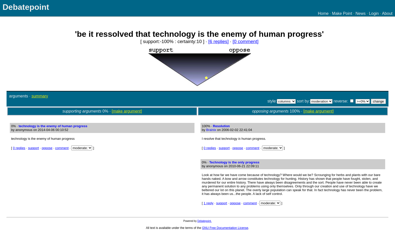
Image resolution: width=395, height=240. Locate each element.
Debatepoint (26, 7)
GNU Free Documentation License (225, 228)
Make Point (342, 13)
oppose (47, 148)
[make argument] (127, 111)
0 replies (19, 148)
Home (323, 13)
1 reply (208, 203)
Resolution (221, 126)
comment (62, 148)
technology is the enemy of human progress (53, 126)
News (360, 13)
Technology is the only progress (234, 162)
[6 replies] (218, 41)
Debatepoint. (204, 221)
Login (374, 13)
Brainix (211, 130)
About (387, 13)
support (33, 148)
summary (39, 96)
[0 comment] (245, 41)
